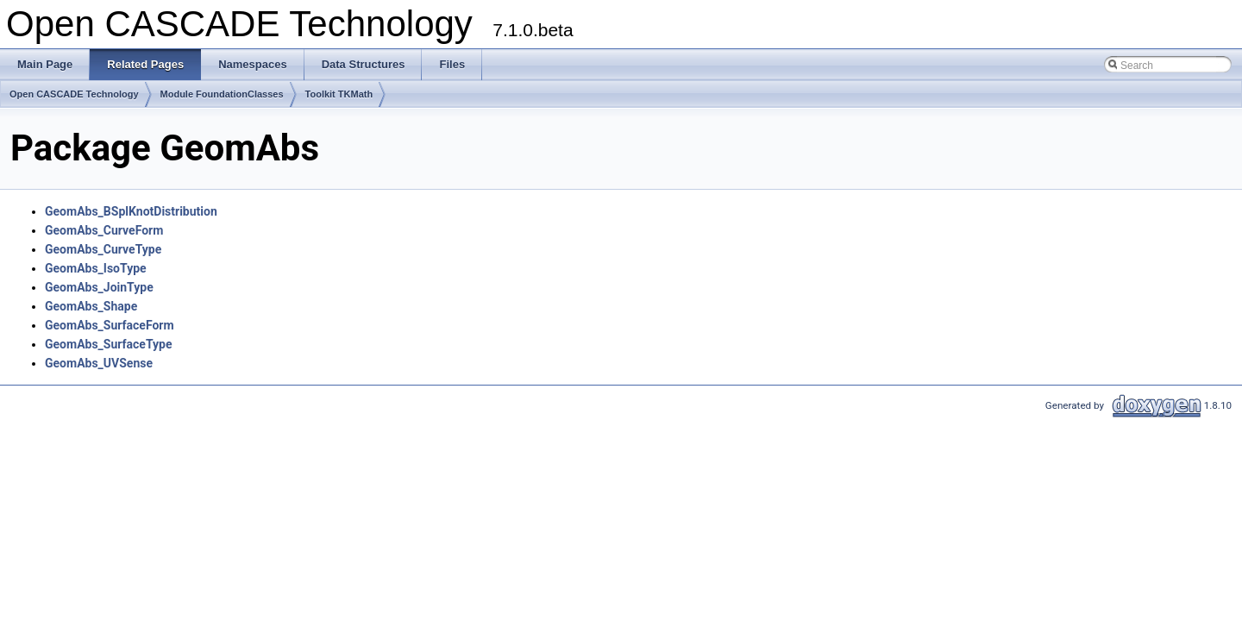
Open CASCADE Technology (74, 94)
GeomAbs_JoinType (99, 287)
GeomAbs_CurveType (103, 249)
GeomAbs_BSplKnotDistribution (131, 211)
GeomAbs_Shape (91, 306)
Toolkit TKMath (339, 94)
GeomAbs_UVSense (99, 363)
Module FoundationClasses (222, 94)
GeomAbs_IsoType (96, 268)
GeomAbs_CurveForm (104, 230)
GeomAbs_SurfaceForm (109, 325)
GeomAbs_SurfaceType (108, 344)
